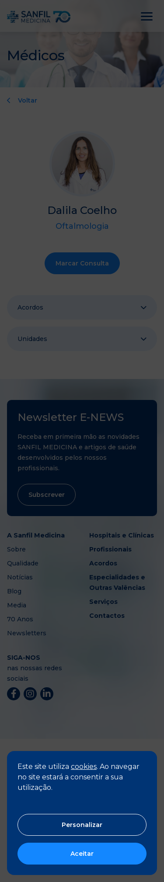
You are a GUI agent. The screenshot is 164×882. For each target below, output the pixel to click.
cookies (84, 766)
